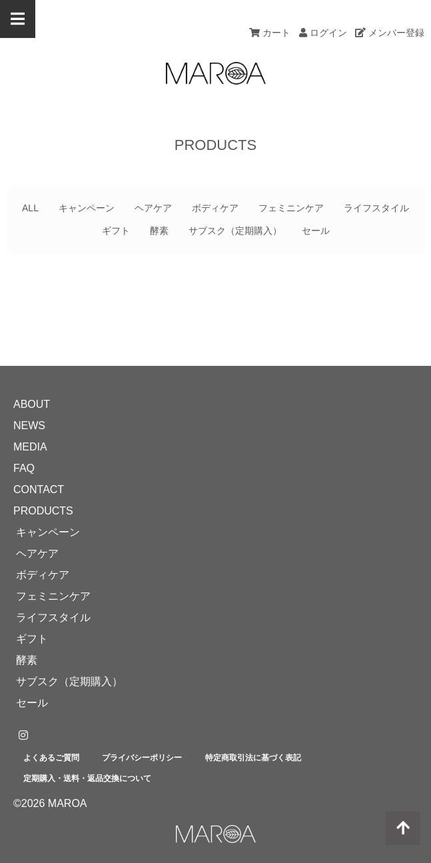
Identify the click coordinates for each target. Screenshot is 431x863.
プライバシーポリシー (142, 758)
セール (316, 230)
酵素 (159, 230)
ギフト (116, 230)
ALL (30, 208)
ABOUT (31, 404)
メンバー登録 (389, 32)
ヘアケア (153, 208)
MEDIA (30, 446)
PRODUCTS (43, 510)
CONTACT (38, 489)
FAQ (24, 468)
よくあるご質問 (51, 758)
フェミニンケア (291, 208)
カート (269, 32)
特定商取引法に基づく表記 (253, 758)
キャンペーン (87, 208)
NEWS (29, 425)
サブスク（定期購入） (235, 230)
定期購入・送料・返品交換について (87, 778)
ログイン (323, 32)
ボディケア (215, 208)
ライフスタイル (376, 208)
